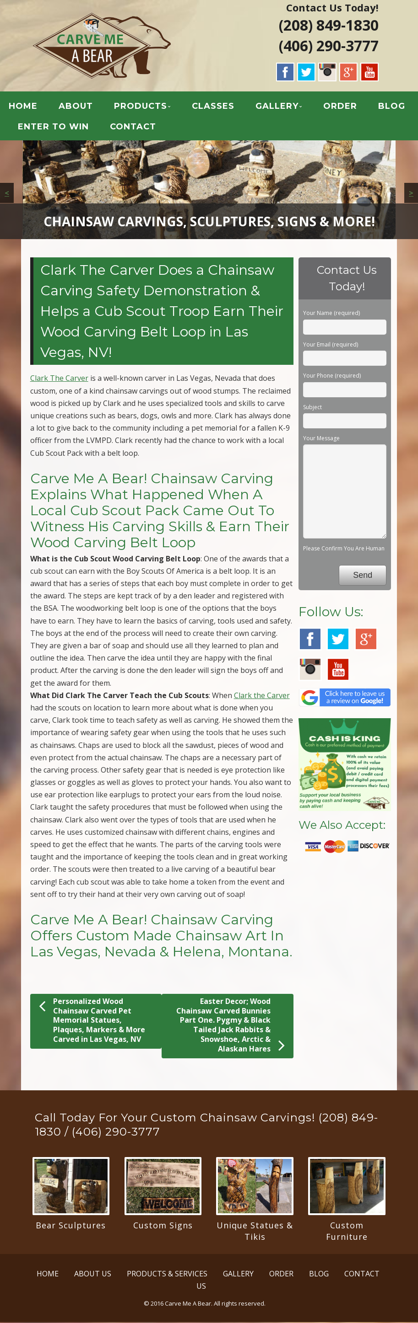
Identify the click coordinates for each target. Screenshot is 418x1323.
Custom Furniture (347, 1232)
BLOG (391, 107)
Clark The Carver (59, 379)
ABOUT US (92, 1275)
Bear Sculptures (71, 1226)
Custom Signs (163, 1226)
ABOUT (76, 107)
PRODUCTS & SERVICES (167, 1275)
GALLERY (277, 107)
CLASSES (213, 107)
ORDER (340, 107)
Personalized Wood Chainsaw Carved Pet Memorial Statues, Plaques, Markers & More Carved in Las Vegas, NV (92, 1021)
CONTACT (133, 128)
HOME (23, 107)
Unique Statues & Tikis (255, 1232)
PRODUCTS (140, 107)
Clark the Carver (262, 696)
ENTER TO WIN (53, 128)
